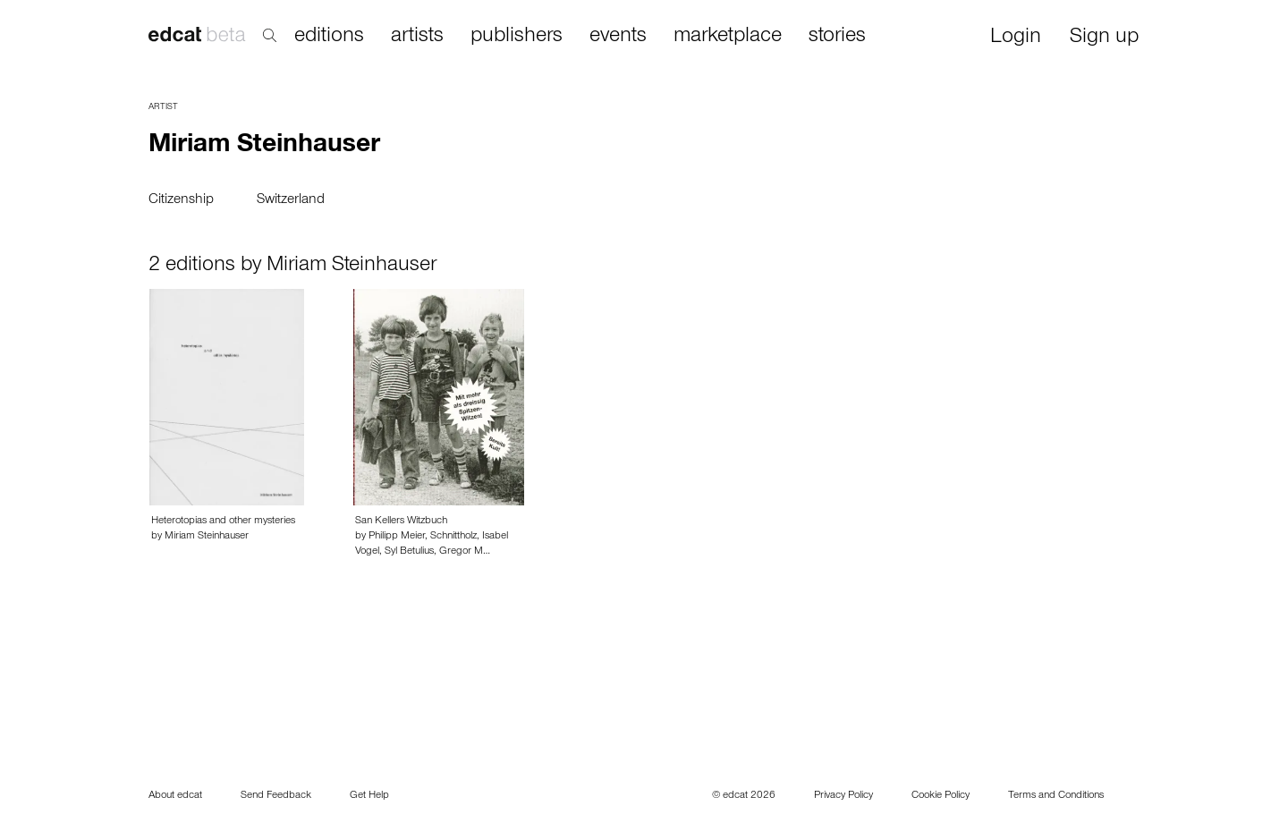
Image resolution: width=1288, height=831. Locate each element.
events (618, 37)
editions (329, 37)
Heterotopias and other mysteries (223, 521)
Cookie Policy (940, 796)
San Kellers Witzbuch (401, 521)
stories (837, 37)
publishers (516, 37)
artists (417, 37)
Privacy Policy (843, 796)
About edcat (175, 796)
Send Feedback (276, 796)
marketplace (728, 37)
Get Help (369, 796)
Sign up (1104, 38)
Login (1015, 38)
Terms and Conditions (1056, 796)
